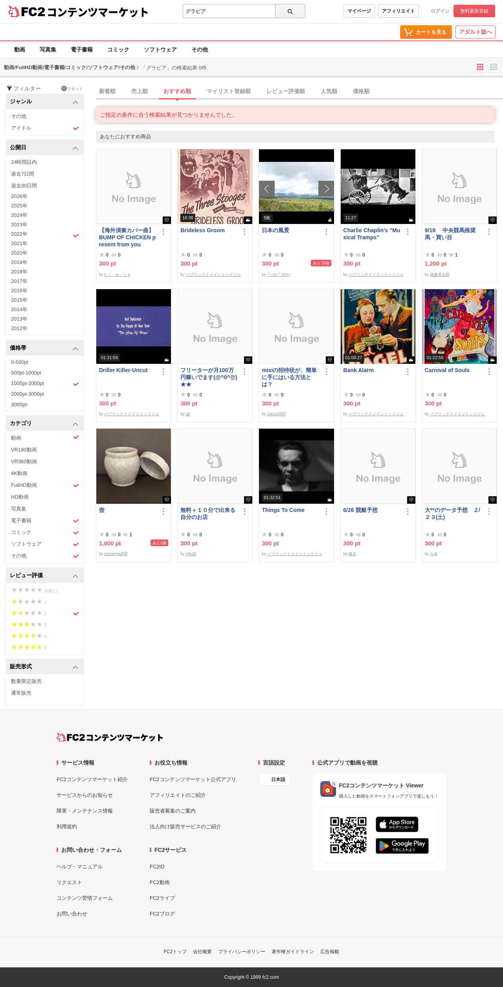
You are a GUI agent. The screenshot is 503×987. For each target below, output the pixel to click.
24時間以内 (24, 162)
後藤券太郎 (440, 274)
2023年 (19, 224)
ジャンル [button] (44, 102)
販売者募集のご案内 (173, 811)
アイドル (45, 128)
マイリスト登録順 (229, 91)
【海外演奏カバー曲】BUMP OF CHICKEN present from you (127, 237)
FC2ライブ (162, 898)
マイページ (359, 11)
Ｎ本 (434, 554)
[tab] (299, 91)
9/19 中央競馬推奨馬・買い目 (450, 233)
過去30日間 (24, 186)
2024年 (19, 215)
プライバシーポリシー (241, 951)
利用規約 (67, 826)
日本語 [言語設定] (278, 779)
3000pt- (19, 404)
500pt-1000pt (26, 373)
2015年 (19, 300)
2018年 (19, 272)
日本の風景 (275, 230)
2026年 (19, 196)
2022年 (45, 235)
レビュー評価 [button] (44, 576)
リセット (72, 88)
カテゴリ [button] (44, 423)
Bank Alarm (358, 370)
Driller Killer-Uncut (123, 370)
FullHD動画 (45, 485)
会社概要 (202, 951)
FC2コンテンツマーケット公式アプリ (193, 779)
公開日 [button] (44, 148)
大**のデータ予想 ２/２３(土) (452, 513)
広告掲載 (329, 951)
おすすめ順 (177, 91)
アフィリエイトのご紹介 (178, 795)
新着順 (107, 91)
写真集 (48, 49)
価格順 (361, 91)
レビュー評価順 (285, 91)
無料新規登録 (474, 11)
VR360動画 (24, 461)
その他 (199, 49)
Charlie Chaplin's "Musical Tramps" (371, 233)
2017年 (19, 281)
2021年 (19, 243)
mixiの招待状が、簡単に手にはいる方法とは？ (289, 377)
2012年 (19, 328)
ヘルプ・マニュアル (80, 867)
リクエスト (69, 882)
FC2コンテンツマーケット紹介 (92, 779)
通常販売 (21, 693)
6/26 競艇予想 (360, 510)
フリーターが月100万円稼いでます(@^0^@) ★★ (208, 377)
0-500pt (19, 362)
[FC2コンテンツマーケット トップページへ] (110, 737)
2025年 (19, 206)
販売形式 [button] (44, 667)
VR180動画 (24, 450)
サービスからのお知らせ (85, 795)
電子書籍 (82, 49)
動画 (19, 49)
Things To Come (283, 510)
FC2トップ (175, 951)
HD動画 (20, 497)
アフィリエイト (398, 11)
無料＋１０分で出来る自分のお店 (207, 513)
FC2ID (157, 867)
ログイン (440, 11)
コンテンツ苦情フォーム (85, 898)
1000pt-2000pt (45, 383)
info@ (191, 554)
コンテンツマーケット (98, 11)
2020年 (19, 253)
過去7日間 (22, 174)
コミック (118, 49)
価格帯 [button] (44, 348)
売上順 (139, 91)
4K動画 (19, 473)
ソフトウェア (160, 49)
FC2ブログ (162, 914)
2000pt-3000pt (27, 394)
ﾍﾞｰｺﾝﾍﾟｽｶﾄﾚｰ (279, 274)
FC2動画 (160, 882)
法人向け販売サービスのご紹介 (185, 826)
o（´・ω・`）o (117, 274)
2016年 (19, 291)
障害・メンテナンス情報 (85, 811)
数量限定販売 (26, 681)
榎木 (352, 554)
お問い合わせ (72, 914)
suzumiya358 (115, 554)
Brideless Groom (202, 230)
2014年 (19, 309)
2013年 (19, 319)
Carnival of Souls (447, 370)
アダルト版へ (475, 32)
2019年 (19, 262)
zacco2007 (276, 414)
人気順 (329, 91)
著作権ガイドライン (293, 951)
